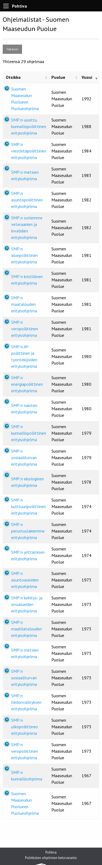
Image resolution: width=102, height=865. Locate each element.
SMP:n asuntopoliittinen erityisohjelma (27, 200)
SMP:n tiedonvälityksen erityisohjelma (26, 702)
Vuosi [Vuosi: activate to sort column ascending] (87, 77)
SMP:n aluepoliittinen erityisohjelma (24, 255)
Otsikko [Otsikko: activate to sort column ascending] (13, 77)
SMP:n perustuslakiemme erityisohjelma (28, 531)
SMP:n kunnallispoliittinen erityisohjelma (28, 433)
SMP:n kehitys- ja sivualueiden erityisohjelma (26, 604)
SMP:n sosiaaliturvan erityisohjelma (24, 457)
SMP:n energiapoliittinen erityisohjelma (27, 384)
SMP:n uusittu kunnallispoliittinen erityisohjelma (28, 126)
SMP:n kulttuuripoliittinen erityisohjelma (28, 506)
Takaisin (12, 49)
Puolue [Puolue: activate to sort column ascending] (58, 77)
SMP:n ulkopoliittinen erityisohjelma (24, 726)
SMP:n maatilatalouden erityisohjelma (26, 629)
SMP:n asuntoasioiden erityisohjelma (25, 580)
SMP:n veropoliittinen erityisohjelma (24, 328)
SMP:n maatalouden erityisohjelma (24, 304)
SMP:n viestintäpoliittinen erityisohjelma (28, 151)
